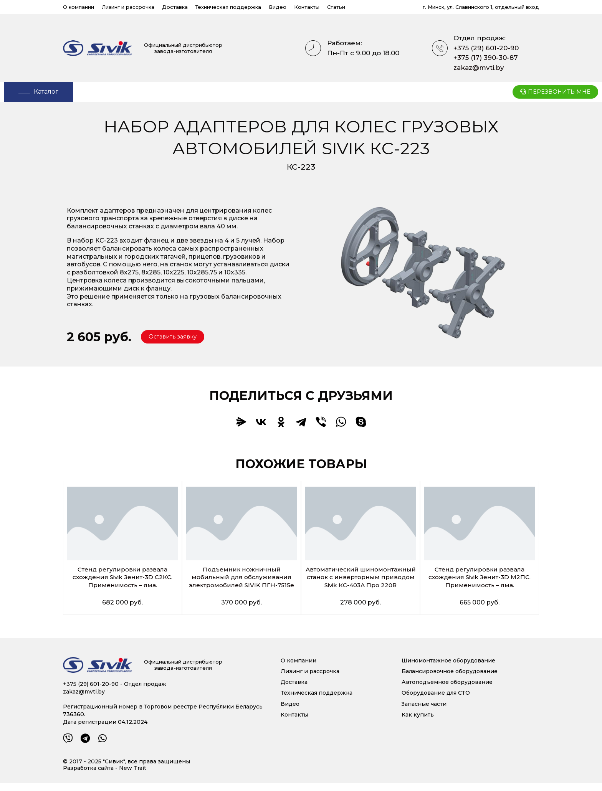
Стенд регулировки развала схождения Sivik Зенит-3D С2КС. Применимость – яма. (122, 577)
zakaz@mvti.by (478, 67)
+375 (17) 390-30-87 (485, 57)
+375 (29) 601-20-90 (486, 48)
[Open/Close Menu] (38, 92)
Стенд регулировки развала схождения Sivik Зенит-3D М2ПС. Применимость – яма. (479, 577)
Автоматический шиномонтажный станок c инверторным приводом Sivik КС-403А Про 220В (360, 581)
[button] (175, 337)
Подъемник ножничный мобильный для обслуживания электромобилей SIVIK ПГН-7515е (242, 577)
